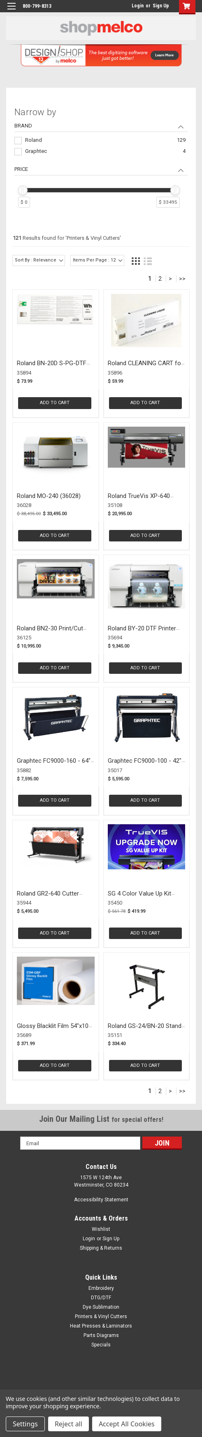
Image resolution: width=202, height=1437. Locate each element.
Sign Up (161, 6)
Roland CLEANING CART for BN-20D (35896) (145, 367)
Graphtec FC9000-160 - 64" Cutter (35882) (54, 764)
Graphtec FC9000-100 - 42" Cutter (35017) (144, 764)
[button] (185, 7)
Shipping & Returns (101, 1248)
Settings (25, 1423)
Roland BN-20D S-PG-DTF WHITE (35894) (51, 367)
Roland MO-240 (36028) (49, 496)
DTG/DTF (101, 1298)
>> (182, 278)
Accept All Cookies (127, 1423)
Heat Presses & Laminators (101, 1326)
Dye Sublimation (101, 1307)
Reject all (68, 1423)
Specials (101, 1345)
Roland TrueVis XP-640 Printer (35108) (139, 499)
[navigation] (101, 159)
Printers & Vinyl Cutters (101, 1316)
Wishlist (101, 1229)
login (130, 5)
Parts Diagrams (101, 1335)
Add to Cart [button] (55, 402)
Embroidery (101, 1288)
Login (138, 6)
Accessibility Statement (101, 1200)
